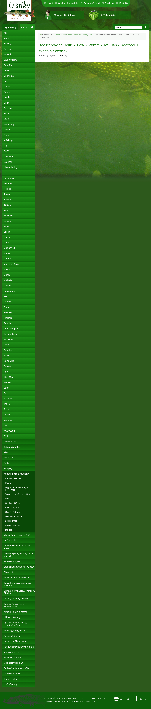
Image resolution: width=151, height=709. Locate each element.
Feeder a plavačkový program (19, 646)
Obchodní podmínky (68, 3)
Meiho (7, 269)
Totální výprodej (12, 447)
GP (5, 172)
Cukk (6, 81)
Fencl (6, 135)
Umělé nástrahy (12, 512)
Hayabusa (9, 178)
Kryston (7, 226)
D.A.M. (7, 86)
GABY (7, 151)
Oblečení (8, 572)
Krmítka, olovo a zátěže (15, 612)
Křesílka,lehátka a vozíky (16, 577)
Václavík (8, 414)
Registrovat (70, 15)
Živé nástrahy (10, 684)
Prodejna (109, 3)
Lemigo (7, 237)
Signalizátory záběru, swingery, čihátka (19, 592)
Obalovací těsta (12, 503)
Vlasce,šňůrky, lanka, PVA (17, 535)
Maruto (7, 258)
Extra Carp (9, 124)
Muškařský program (14, 662)
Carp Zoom (9, 65)
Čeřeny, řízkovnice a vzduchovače (14, 605)
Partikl (8, 498)
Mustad (7, 285)
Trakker (7, 404)
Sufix (6, 393)
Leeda (7, 232)
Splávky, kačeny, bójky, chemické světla (15, 623)
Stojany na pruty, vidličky (16, 598)
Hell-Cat (8, 183)
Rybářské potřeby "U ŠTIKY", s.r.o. (75, 698)
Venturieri (8, 420)
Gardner (8, 162)
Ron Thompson (11, 328)
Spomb (7, 366)
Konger (7, 221)
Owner (7, 307)
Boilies (92, 35)
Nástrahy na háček (14, 516)
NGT (6, 296)
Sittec (6, 344)
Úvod (50, 3)
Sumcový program (13, 657)
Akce (6, 452)
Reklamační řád (92, 3)
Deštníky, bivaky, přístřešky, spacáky (17, 584)
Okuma (7, 301)
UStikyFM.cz (59, 35)
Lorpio (7, 242)
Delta (6, 102)
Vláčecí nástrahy (12, 617)
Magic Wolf (9, 248)
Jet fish (7, 199)
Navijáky (8, 468)
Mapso (7, 253)
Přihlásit (58, 15)
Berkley (7, 43)
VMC (6, 425)
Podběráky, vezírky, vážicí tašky (17, 547)
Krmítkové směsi (13, 478)
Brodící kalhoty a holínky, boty (19, 566)
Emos (6, 113)
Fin (5, 145)
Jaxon (7, 194)
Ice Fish (8, 189)
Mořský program (12, 652)
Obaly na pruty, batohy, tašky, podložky (18, 554)
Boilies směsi (11, 521)
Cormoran (9, 76)
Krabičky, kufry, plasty (14, 630)
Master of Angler (12, 264)
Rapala (7, 323)
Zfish (6, 436)
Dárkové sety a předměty (16, 668)
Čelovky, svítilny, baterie (16, 641)
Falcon (7, 129)
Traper (7, 409)
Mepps (7, 275)
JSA (6, 210)
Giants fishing (10, 167)
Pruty (6, 463)
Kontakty (123, 3)
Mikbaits (8, 280)
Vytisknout (124, 699)
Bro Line (8, 49)
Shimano (8, 339)
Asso (6, 33)
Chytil (6, 70)
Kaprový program (12, 561)
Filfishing (8, 140)
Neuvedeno (9, 291)
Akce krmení (10, 441)
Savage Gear (10, 334)
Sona (6, 355)
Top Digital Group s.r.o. (85, 701)
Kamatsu (8, 215)
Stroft (6, 387)
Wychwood (9, 430)
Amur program (12, 507)
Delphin (7, 97)
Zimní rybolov (10, 679)
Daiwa (7, 92)
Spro (6, 371)
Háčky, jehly (10, 540)
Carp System (10, 59)
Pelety (8, 483)
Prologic (8, 318)
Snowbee (8, 350)
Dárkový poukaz (12, 673)
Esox (6, 119)
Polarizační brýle (12, 636)
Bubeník (8, 54)
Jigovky (7, 205)
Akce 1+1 (8, 457)
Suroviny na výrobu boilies (17, 494)
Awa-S (7, 38)
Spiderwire (9, 361)
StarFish (8, 382)
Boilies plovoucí (12, 525)
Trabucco (8, 398)
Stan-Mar (8, 377)
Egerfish (8, 108)
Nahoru (142, 699)
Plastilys (8, 312)
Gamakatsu (9, 156)
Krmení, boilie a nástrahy (77, 35)
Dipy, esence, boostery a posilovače (16, 488)
